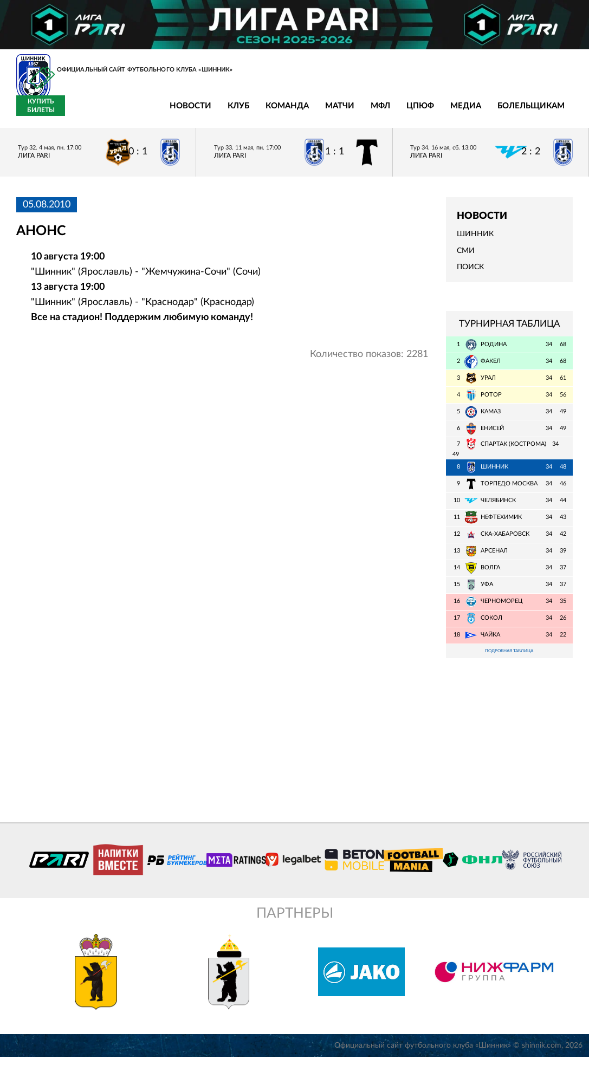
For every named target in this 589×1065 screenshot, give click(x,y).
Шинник (475, 240)
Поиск (470, 273)
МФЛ (269, 112)
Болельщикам (420, 112)
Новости (79, 112)
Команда (176, 112)
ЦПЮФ (309, 112)
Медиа (354, 112)
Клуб (127, 112)
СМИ (466, 257)
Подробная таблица (509, 658)
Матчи (228, 112)
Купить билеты (548, 111)
